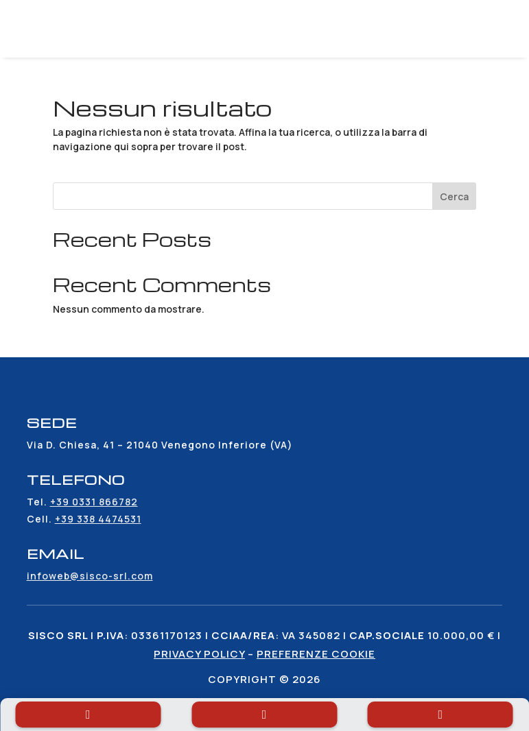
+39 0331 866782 (94, 501)
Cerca (454, 196)
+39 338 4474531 (98, 518)
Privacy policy (199, 654)
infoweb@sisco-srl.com (90, 575)
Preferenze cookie (316, 654)
